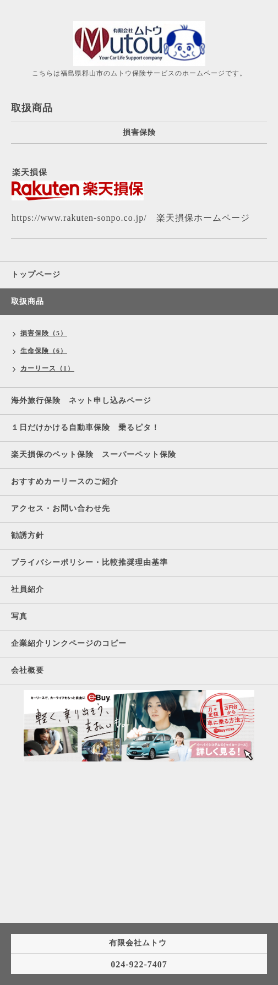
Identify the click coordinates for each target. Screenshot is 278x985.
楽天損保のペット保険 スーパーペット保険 (93, 454)
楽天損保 (29, 172)
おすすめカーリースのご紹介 (64, 481)
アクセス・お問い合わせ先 (60, 508)
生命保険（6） (43, 351)
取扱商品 (27, 301)
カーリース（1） (47, 368)
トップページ (36, 274)
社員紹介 (27, 589)
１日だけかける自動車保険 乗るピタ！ (89, 427)
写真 (19, 616)
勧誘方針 (27, 535)
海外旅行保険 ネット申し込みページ (81, 400)
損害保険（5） (43, 333)
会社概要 (27, 670)
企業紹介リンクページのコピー (69, 643)
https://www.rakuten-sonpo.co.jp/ (79, 217)
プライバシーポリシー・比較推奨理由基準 (89, 562)
